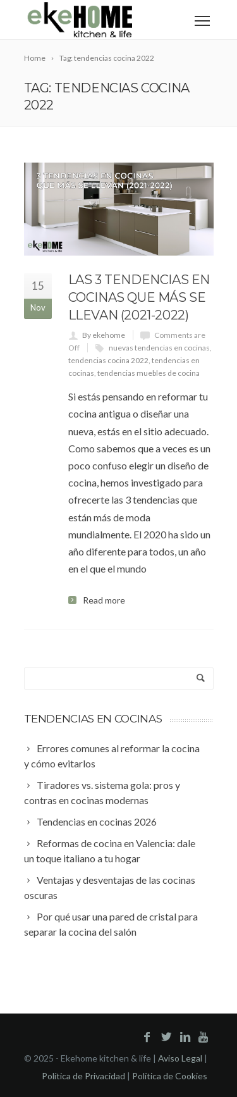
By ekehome (103, 335)
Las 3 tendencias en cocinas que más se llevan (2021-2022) (139, 297)
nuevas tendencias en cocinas (159, 347)
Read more (104, 600)
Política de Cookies (169, 1075)
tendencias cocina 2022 (108, 360)
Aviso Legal (180, 1058)
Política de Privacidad (83, 1075)
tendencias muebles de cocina (148, 373)
